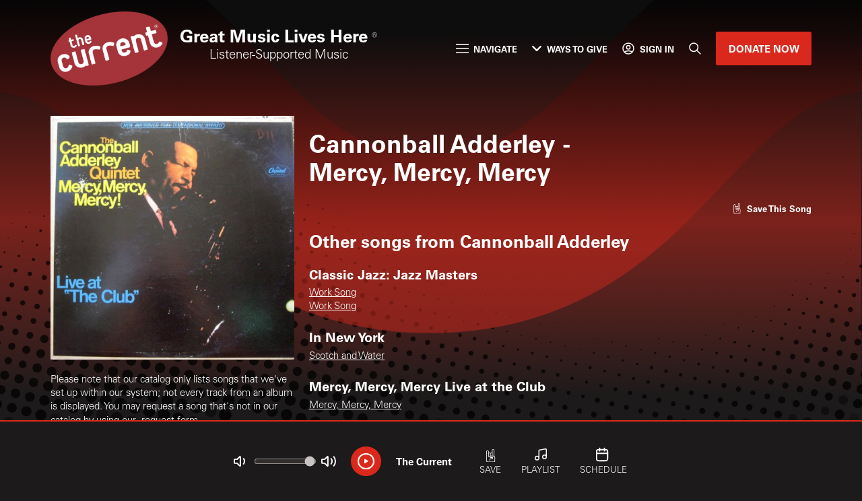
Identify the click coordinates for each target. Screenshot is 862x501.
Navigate (486, 49)
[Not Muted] (239, 461)
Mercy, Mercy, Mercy (355, 406)
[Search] (695, 48)
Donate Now (764, 48)
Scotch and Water (347, 357)
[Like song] (771, 208)
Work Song (332, 293)
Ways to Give (569, 49)
